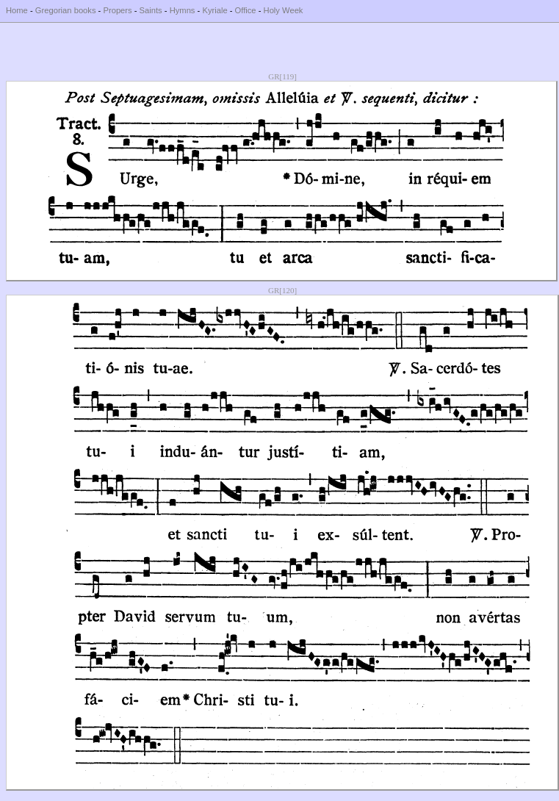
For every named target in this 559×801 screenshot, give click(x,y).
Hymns (182, 10)
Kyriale (214, 10)
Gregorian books (65, 10)
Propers (117, 10)
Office (245, 10)
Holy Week (283, 10)
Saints (151, 10)
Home (17, 10)
